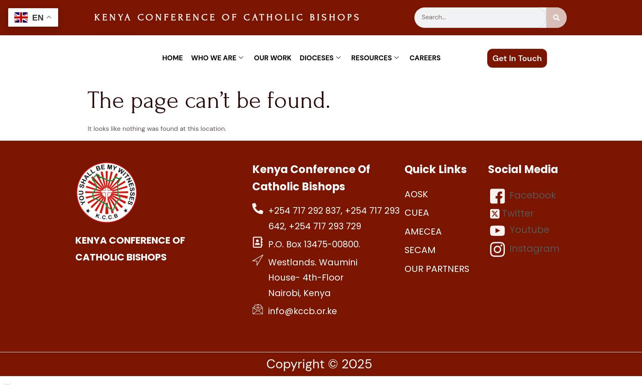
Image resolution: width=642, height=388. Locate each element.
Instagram (525, 249)
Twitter (512, 213)
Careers (425, 57)
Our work (273, 57)
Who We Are (217, 58)
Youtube (519, 230)
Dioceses (320, 58)
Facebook (523, 196)
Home (172, 57)
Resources (375, 58)
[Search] (556, 17)
